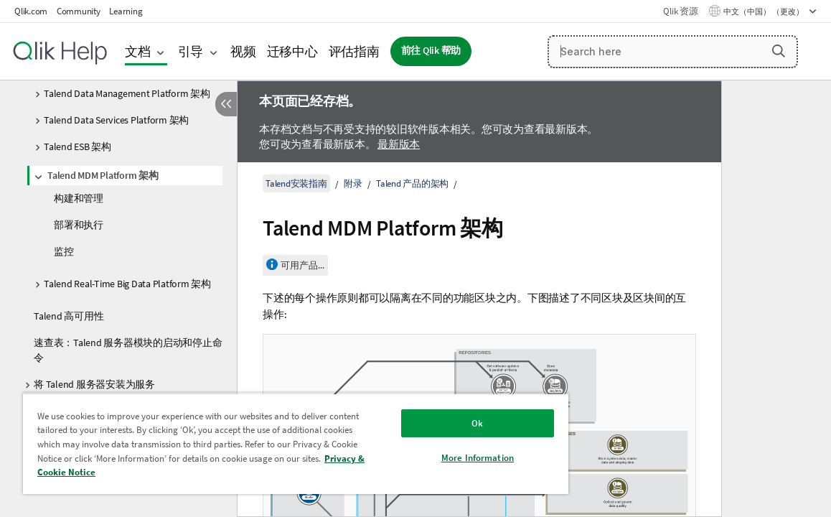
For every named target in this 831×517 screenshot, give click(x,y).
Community (78, 11)
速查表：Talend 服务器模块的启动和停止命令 (128, 350)
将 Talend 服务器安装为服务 (94, 384)
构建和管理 (78, 198)
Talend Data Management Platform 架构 (127, 93)
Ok (423, 423)
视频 (243, 51)
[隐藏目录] (226, 104)
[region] (264, 443)
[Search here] (673, 52)
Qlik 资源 (680, 11)
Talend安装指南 (296, 183)
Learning (125, 11)
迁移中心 (292, 51)
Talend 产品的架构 (412, 183)
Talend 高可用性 (68, 315)
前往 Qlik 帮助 (431, 51)
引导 (191, 51)
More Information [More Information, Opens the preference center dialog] (424, 458)
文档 (138, 51)
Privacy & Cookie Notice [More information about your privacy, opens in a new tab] (229, 472)
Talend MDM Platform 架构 (103, 175)
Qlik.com (30, 11)
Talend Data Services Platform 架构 (116, 119)
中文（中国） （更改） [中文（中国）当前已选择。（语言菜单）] (764, 11)
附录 (353, 183)
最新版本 (398, 144)
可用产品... (302, 265)
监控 (64, 251)
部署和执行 (78, 224)
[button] (778, 51)
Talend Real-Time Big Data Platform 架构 (127, 283)
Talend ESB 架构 (77, 146)
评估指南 (354, 51)
